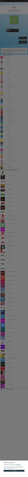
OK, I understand (14, 470)
